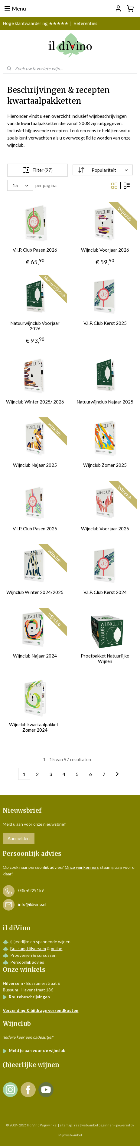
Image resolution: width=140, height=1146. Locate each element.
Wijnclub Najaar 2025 (35, 465)
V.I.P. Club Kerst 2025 (105, 323)
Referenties (85, 23)
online (56, 948)
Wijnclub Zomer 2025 (105, 465)
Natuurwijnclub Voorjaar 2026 (35, 325)
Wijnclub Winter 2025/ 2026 (35, 401)
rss (76, 1125)
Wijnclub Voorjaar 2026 (105, 250)
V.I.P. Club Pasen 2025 (35, 528)
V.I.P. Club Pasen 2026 (35, 250)
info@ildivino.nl (32, 904)
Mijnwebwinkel (70, 1135)
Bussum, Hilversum (28, 948)
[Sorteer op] (102, 170)
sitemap (66, 1125)
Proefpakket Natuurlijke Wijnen (105, 658)
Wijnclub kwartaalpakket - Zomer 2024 (35, 727)
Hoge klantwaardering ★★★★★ (35, 23)
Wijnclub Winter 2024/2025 (34, 592)
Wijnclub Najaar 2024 (35, 655)
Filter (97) (38, 169)
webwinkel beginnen (97, 1125)
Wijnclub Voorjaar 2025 (105, 528)
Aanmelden (19, 838)
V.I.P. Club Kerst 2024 (105, 592)
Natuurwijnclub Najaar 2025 (105, 401)
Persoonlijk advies (27, 962)
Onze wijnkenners (82, 867)
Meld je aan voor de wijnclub (34, 1050)
